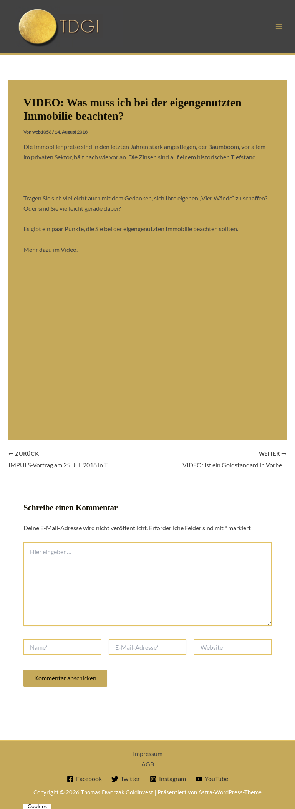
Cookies (37, 806)
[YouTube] (211, 779)
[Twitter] (126, 779)
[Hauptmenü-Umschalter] (278, 26)
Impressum (147, 753)
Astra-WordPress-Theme (230, 792)
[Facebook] (84, 779)
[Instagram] (167, 779)
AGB (147, 764)
